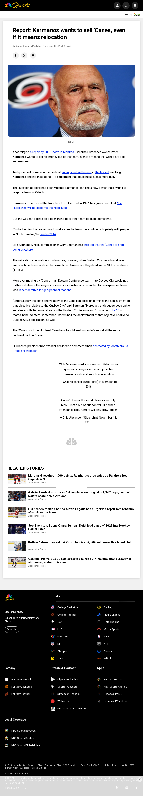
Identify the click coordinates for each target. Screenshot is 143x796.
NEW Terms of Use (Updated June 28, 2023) (113, 765)
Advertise (21, 765)
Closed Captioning (46, 765)
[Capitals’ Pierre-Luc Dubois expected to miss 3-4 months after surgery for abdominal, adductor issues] (17, 562)
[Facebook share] (16, 55)
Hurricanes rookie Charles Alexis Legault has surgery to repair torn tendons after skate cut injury (81, 510)
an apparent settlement (76, 172)
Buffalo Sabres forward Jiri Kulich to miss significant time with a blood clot (79, 542)
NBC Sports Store (71, 765)
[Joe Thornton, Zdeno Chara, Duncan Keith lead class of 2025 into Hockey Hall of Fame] (17, 529)
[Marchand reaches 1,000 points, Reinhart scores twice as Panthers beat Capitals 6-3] (17, 479)
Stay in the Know (14, 612)
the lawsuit (102, 172)
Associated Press (37, 483)
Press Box (85, 765)
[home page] (17, 5)
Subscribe (12, 629)
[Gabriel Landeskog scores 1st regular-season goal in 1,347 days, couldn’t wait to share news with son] (17, 496)
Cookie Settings (39, 768)
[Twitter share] (24, 55)
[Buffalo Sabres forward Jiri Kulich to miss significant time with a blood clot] (17, 546)
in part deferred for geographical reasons (45, 290)
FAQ (59, 765)
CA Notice (24, 768)
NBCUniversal (23, 773)
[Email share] (33, 55)
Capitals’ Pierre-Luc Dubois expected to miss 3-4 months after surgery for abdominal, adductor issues (79, 560)
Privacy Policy (11, 768)
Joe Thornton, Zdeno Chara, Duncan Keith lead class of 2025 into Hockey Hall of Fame (79, 527)
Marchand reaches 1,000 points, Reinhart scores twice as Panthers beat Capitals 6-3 (78, 477)
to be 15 (114, 310)
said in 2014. (48, 234)
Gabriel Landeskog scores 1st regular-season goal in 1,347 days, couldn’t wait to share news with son (79, 494)
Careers (31, 765)
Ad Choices (10, 765)
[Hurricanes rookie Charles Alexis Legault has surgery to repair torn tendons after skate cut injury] (17, 512)
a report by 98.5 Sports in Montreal (52, 152)
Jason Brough (23, 46)
